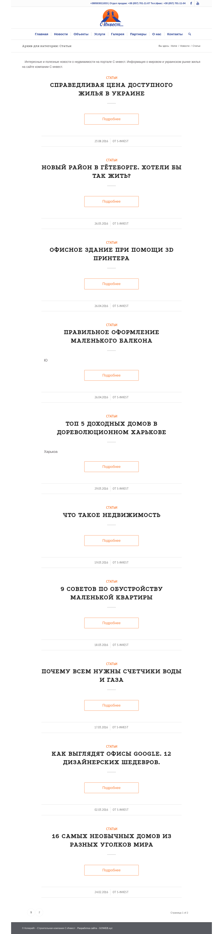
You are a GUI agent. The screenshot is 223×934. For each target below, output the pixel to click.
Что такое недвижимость (111, 515)
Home (174, 46)
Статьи (111, 78)
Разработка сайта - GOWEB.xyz (95, 928)
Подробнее (111, 119)
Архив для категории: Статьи (46, 46)
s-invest (123, 141)
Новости (185, 46)
